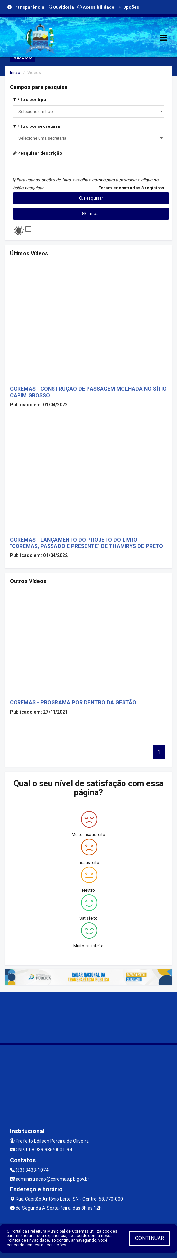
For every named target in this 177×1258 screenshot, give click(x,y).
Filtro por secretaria (36, 126)
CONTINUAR (149, 1238)
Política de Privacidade (28, 1240)
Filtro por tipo (29, 99)
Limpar (91, 213)
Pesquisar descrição (37, 153)
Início (15, 72)
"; (88, 138)
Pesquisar (91, 198)
